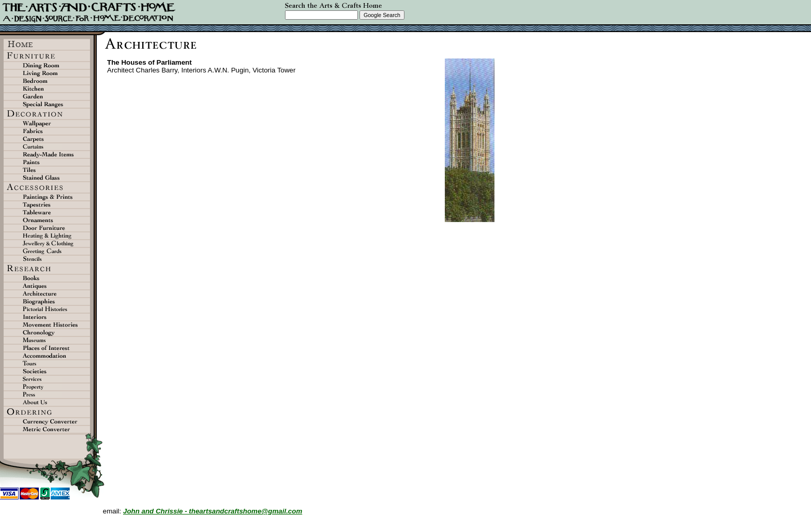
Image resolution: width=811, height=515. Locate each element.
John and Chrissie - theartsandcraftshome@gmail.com (212, 511)
